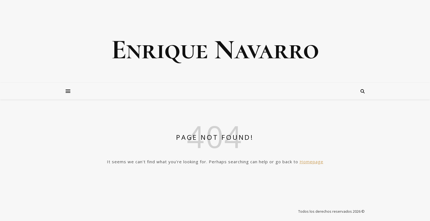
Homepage (311, 161)
